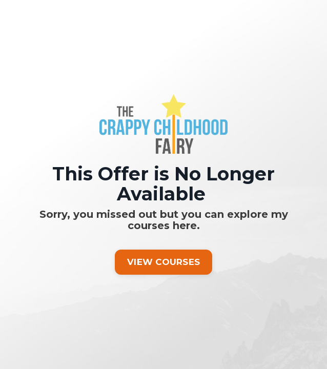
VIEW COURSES (163, 262)
